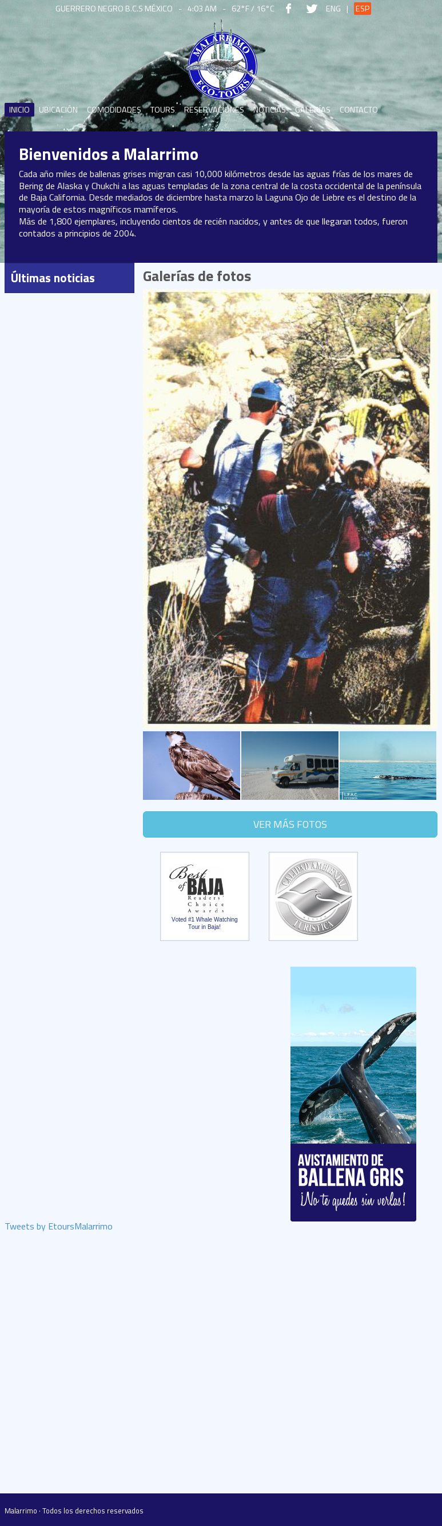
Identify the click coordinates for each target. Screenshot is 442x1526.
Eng (333, 8)
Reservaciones (214, 109)
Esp (362, 8)
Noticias (269, 109)
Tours (162, 109)
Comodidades (114, 109)
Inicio (19, 109)
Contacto (359, 109)
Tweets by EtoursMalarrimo (59, 1227)
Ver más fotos (290, 824)
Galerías (312, 109)
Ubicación (58, 109)
